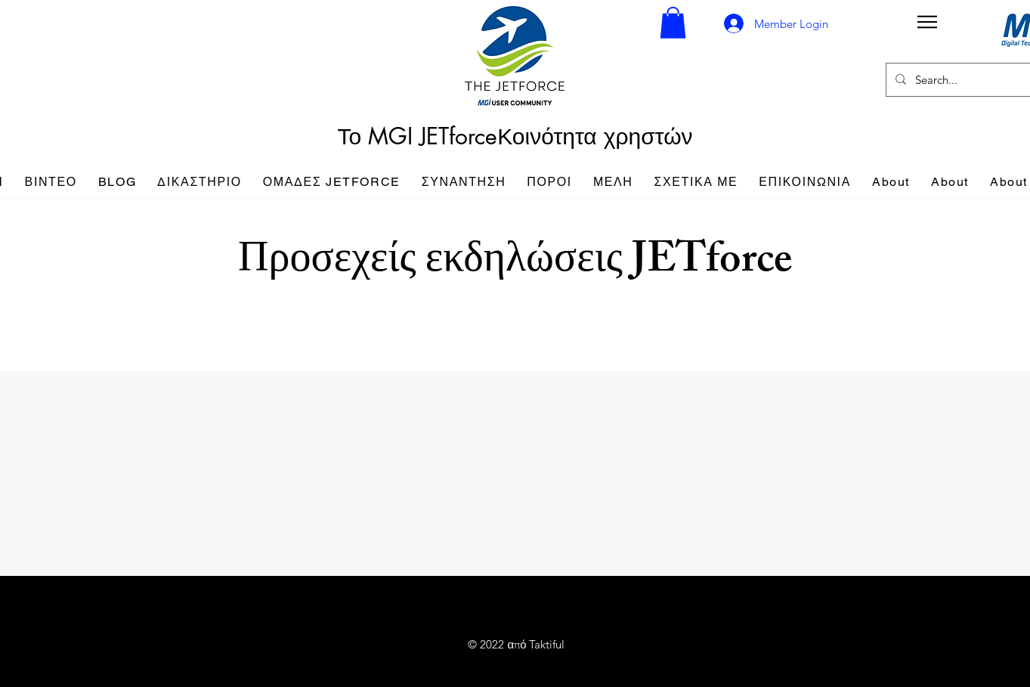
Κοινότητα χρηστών (594, 136)
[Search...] (972, 79)
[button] (673, 23)
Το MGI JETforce (417, 136)
